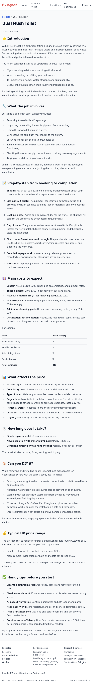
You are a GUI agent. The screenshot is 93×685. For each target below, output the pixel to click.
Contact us (69, 652)
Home (24, 5)
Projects (86, 5)
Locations (55, 5)
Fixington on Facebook (75, 658)
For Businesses (70, 5)
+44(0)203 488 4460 (73, 655)
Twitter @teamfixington (75, 662)
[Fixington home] (9, 5)
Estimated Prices (36, 5)
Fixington (6, 680)
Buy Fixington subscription (45, 658)
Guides (5, 662)
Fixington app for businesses (41, 653)
